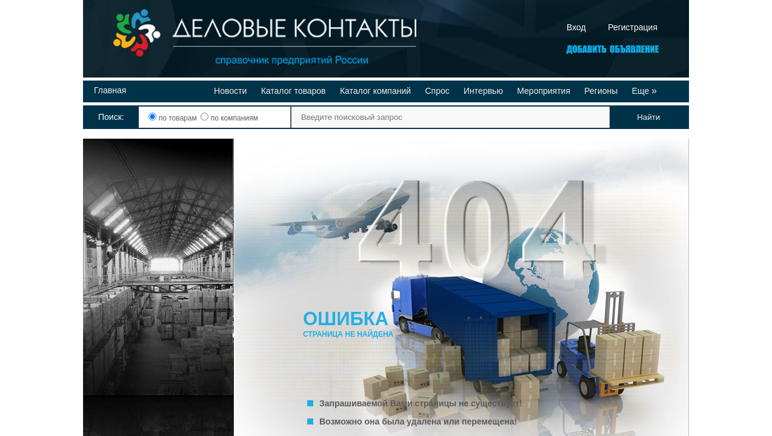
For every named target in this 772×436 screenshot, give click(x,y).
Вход (576, 27)
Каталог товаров (293, 91)
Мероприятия (543, 91)
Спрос (437, 91)
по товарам (173, 118)
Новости (230, 91)
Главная (110, 90)
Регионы (600, 91)
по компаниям (229, 118)
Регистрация (632, 27)
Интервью (483, 91)
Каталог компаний (375, 91)
